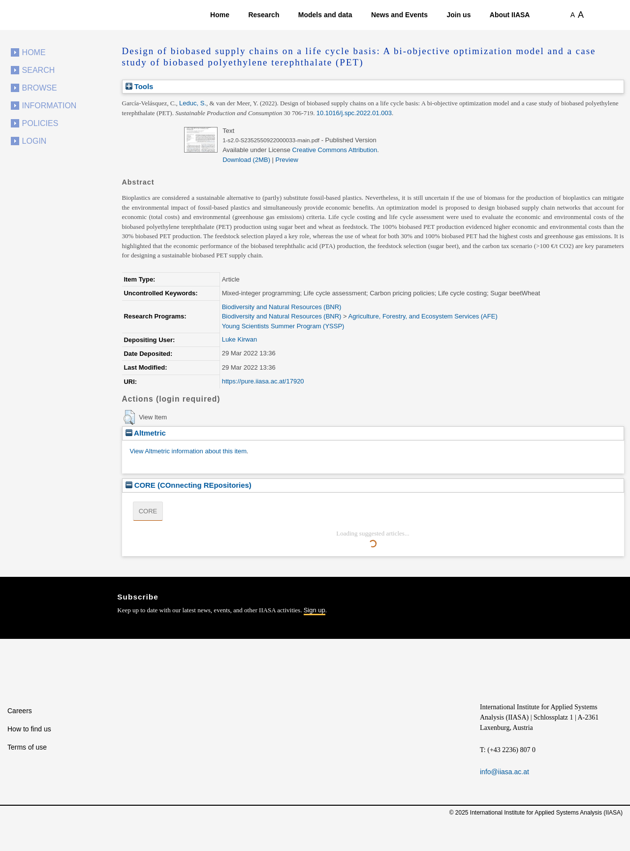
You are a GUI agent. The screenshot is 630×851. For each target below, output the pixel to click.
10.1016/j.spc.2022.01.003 (354, 113)
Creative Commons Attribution (335, 150)
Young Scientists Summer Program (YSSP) (283, 326)
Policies (40, 123)
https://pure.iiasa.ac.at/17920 (263, 381)
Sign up (314, 610)
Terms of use (27, 747)
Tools (140, 86)
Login (34, 141)
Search (38, 70)
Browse (39, 88)
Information (49, 105)
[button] (129, 417)
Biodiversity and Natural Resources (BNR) (282, 307)
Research (263, 15)
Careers (19, 711)
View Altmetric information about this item (188, 451)
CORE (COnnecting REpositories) (189, 485)
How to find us (29, 729)
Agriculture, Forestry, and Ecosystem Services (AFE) (423, 316)
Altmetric (146, 433)
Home (219, 15)
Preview (287, 159)
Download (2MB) (246, 159)
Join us (458, 15)
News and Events (399, 15)
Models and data (325, 15)
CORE (148, 511)
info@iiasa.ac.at (504, 772)
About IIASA (510, 15)
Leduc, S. (192, 103)
